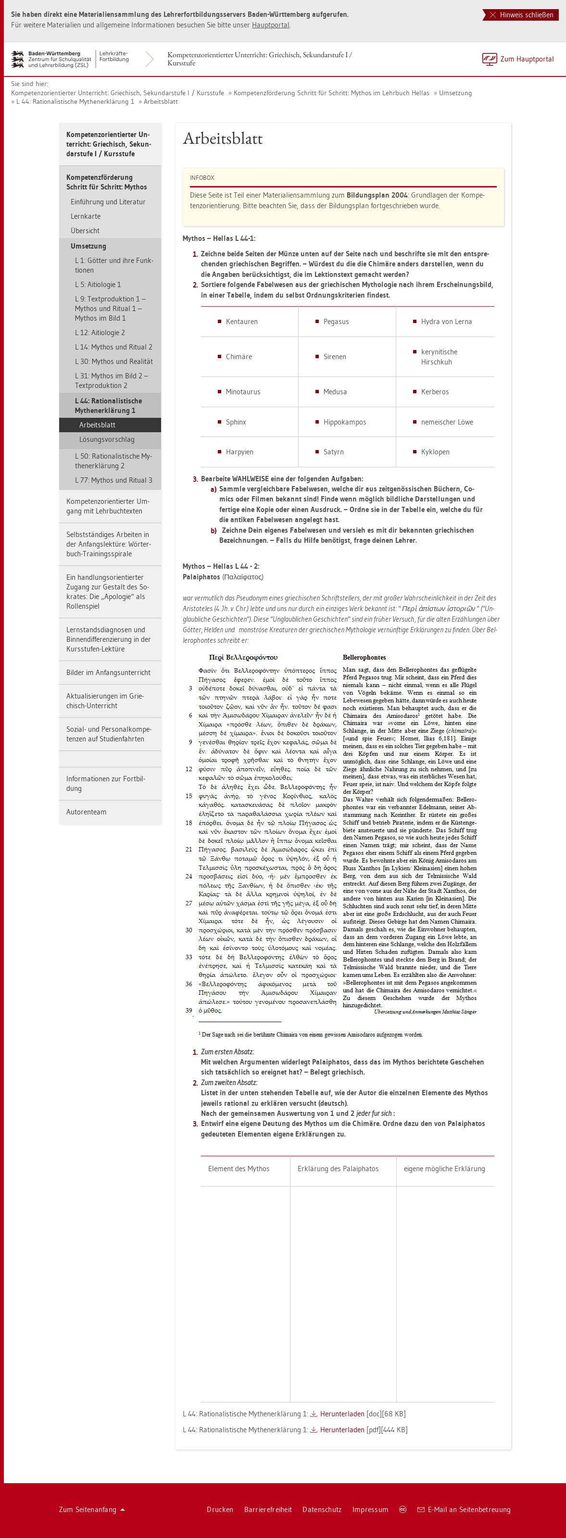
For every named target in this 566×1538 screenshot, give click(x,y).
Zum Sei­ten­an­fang (92, 1509)
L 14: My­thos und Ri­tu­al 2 (113, 346)
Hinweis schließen (521, 14)
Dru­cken (220, 1509)
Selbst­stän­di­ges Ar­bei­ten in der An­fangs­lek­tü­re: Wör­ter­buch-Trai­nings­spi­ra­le (108, 544)
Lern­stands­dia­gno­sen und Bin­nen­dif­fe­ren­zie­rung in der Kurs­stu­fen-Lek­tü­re (108, 639)
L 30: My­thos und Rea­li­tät (114, 361)
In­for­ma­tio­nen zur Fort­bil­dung (105, 783)
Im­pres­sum (370, 1509)
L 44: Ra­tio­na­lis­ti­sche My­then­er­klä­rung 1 (75, 101)
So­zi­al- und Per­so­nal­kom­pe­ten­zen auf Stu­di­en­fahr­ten (108, 734)
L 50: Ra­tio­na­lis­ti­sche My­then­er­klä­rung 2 (113, 460)
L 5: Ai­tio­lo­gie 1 (98, 284)
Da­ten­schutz (321, 1509)
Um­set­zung (455, 92)
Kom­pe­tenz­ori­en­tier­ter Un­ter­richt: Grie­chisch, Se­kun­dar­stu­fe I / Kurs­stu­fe (259, 58)
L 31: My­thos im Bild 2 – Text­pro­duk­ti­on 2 (111, 380)
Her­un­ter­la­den (342, 1413)
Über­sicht (85, 230)
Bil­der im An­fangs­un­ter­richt (108, 672)
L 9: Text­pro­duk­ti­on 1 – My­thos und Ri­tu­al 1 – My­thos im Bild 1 (110, 308)
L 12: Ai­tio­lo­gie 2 (100, 332)
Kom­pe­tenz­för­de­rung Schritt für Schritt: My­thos (106, 182)
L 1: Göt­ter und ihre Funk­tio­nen (114, 265)
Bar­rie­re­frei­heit (268, 1509)
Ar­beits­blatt (161, 101)
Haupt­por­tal (270, 24)
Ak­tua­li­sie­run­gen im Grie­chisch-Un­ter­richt (105, 700)
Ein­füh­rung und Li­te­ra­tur (108, 201)
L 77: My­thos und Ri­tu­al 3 (113, 480)
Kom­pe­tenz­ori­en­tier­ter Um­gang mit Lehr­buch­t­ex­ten (108, 506)
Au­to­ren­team (86, 811)
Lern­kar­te (86, 216)
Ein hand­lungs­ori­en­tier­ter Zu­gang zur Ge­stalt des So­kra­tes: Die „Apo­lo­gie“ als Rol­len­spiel (107, 592)
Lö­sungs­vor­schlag (107, 439)
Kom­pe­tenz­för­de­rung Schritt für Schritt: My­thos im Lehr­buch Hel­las (331, 92)
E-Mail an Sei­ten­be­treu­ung (464, 1509)
